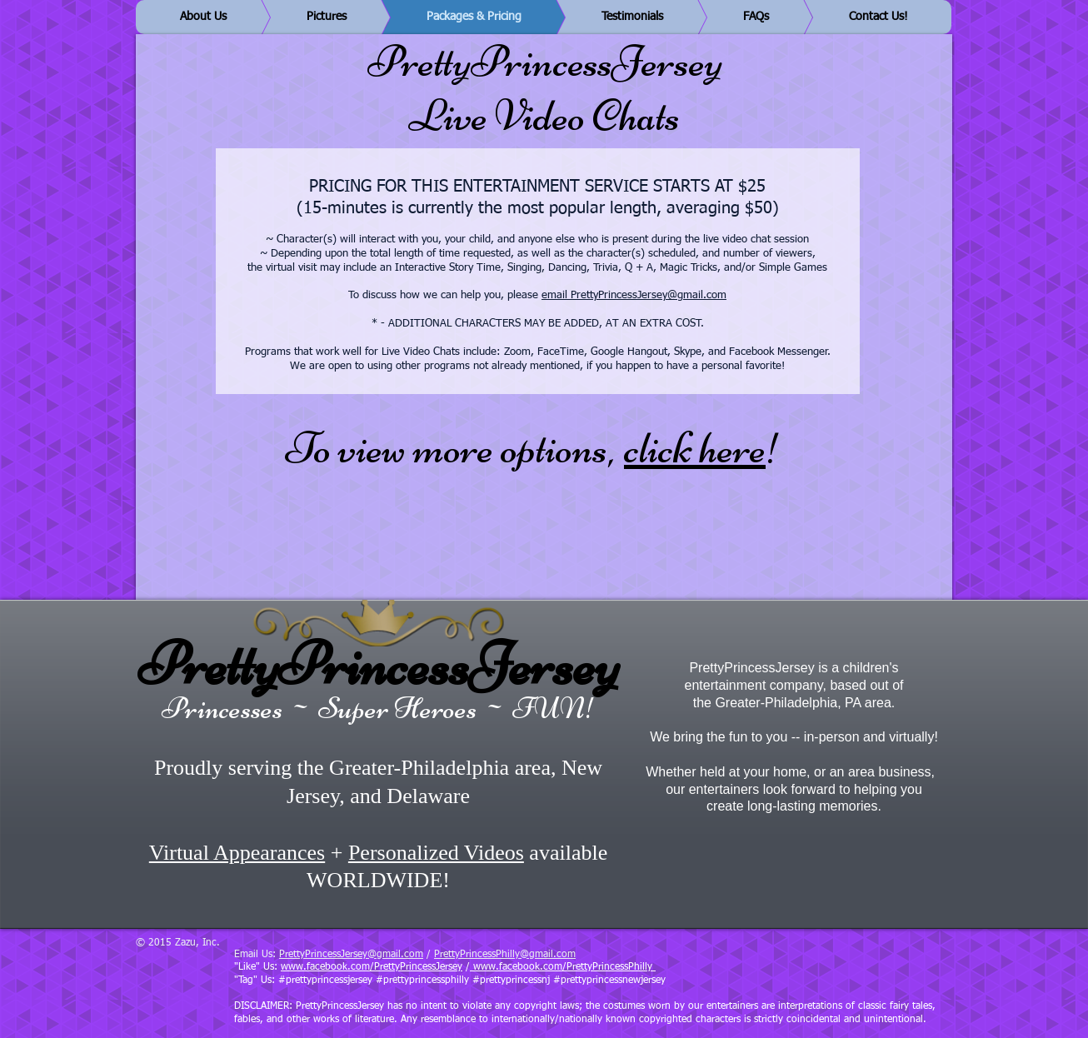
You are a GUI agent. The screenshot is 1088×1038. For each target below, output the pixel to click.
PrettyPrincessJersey (378, 663)
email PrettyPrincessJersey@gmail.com (634, 295)
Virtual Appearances (237, 853)
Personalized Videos (436, 853)
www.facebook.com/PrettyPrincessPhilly (563, 967)
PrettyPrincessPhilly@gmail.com (505, 955)
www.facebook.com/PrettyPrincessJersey (371, 967)
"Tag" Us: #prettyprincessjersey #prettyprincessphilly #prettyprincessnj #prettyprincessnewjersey (450, 981)
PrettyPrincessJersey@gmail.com (351, 955)
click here (695, 448)
